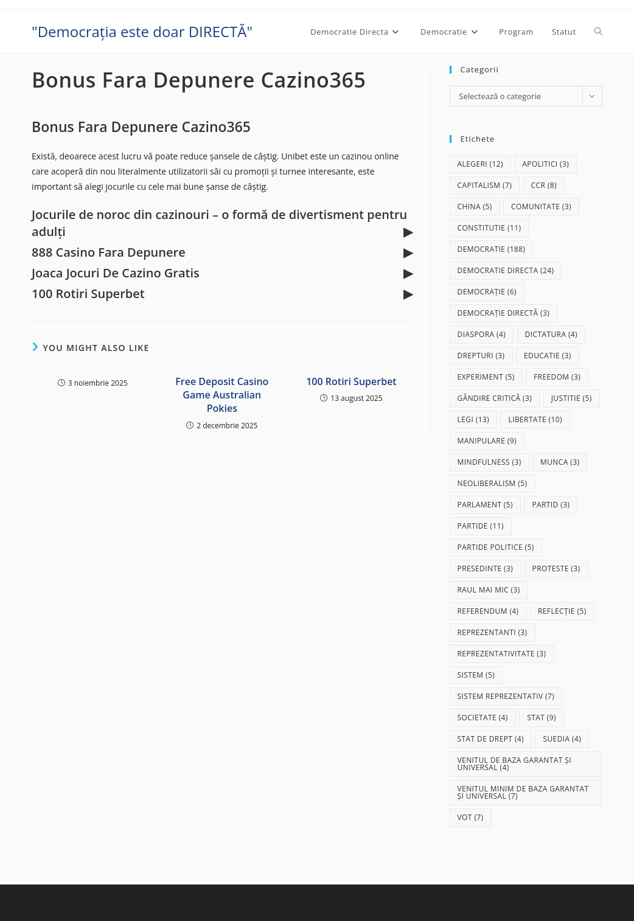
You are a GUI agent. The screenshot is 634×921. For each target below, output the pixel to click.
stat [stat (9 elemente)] (541, 717)
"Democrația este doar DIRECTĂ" (142, 31)
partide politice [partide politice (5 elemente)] (496, 547)
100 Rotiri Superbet (351, 381)
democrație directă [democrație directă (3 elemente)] (504, 313)
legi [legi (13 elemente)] (474, 419)
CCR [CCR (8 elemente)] (544, 185)
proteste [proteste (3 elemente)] (556, 568)
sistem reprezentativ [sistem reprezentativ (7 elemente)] (506, 696)
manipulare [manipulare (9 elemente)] (487, 441)
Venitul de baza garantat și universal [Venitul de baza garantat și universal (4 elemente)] (514, 764)
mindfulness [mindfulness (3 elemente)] (489, 462)
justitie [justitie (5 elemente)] (571, 398)
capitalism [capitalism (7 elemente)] (485, 185)
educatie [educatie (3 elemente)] (547, 355)
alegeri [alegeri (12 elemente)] (480, 164)
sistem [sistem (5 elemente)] (476, 675)
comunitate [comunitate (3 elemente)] (541, 206)
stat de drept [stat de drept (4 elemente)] (491, 739)
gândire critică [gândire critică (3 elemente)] (495, 398)
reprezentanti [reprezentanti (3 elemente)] (493, 632)
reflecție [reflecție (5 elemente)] (562, 611)
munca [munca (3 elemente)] (559, 462)
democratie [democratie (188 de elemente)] (492, 249)
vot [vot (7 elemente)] (471, 817)
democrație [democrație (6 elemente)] (487, 292)
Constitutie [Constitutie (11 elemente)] (489, 228)
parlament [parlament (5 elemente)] (485, 504)
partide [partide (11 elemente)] (481, 526)
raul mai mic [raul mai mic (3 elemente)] (489, 590)
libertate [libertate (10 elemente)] (535, 419)
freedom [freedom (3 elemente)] (557, 377)
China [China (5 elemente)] (475, 206)
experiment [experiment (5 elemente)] (486, 377)
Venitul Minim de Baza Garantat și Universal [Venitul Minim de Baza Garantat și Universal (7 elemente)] (523, 792)
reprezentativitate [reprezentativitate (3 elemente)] (502, 653)
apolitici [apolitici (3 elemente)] (545, 164)
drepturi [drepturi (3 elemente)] (481, 355)
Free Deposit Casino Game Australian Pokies (221, 395)
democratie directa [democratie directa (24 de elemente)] (506, 270)
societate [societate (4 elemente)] (483, 717)
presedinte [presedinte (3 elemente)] (486, 568)
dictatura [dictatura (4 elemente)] (551, 334)
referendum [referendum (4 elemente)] (488, 611)
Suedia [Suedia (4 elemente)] (562, 739)
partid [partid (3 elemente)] (551, 504)
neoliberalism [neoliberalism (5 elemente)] (493, 483)
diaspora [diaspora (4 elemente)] (482, 334)
